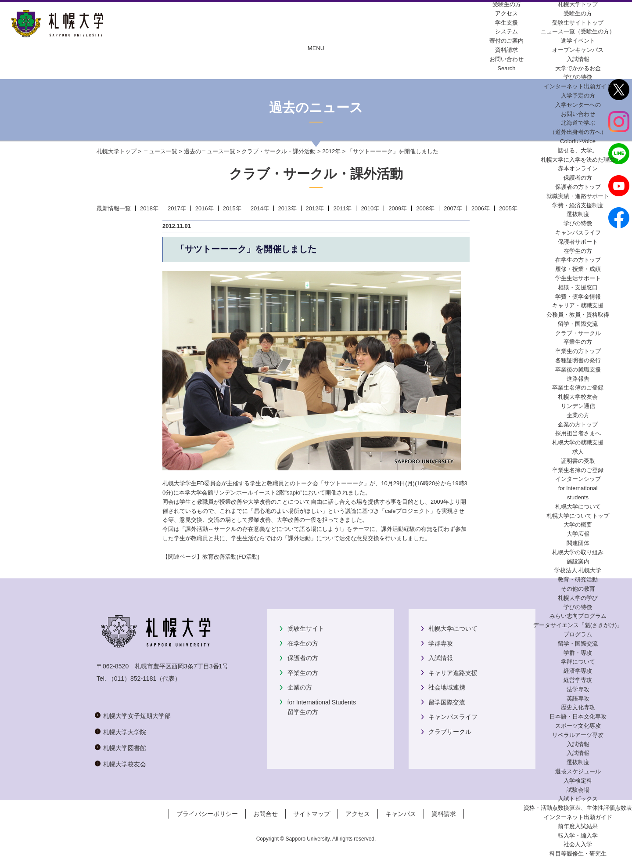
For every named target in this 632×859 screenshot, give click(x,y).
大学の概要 (578, 524)
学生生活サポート (578, 278)
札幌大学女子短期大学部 (137, 715)
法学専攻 (578, 689)
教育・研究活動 (578, 579)
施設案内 (578, 561)
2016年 (204, 208)
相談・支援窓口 (578, 287)
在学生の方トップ (578, 259)
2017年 (177, 208)
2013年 (287, 208)
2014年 (260, 208)
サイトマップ (311, 813)
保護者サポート (578, 241)
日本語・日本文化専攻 (578, 716)
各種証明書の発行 (578, 360)
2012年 (331, 151)
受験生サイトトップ (577, 22)
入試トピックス (578, 798)
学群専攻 (440, 643)
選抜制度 (578, 214)
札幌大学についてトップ (577, 516)
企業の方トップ (578, 424)
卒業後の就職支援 (578, 369)
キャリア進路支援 (453, 672)
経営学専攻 (578, 680)
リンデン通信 (578, 406)
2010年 (370, 208)
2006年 (480, 208)
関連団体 (578, 543)
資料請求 (443, 813)
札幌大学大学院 (124, 732)
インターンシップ (578, 479)
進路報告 (578, 378)
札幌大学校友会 (578, 396)
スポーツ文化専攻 (578, 725)
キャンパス (400, 813)
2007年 (453, 208)
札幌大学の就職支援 (577, 442)
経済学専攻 (578, 671)
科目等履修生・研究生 (578, 853)
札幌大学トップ (578, 4)
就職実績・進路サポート (577, 196)
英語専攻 (578, 698)
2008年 (425, 208)
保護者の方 (302, 657)
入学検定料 (578, 780)
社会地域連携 (446, 687)
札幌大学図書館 (124, 747)
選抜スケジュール (578, 771)
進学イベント (578, 40)
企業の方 (299, 687)
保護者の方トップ (578, 187)
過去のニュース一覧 (209, 151)
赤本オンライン (578, 168)
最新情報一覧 (114, 208)
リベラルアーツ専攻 (577, 735)
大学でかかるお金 (578, 68)
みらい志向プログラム (578, 616)
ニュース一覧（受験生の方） (578, 31)
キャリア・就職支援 (577, 305)
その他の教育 (578, 588)
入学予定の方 (578, 95)
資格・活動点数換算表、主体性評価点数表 (578, 808)
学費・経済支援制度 (577, 205)
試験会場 (578, 790)
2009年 (397, 208)
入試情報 (578, 59)
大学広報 (578, 534)
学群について (578, 661)
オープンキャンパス (577, 50)
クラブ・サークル (578, 333)
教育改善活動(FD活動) (230, 556)
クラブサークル (449, 731)
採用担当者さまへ (578, 433)
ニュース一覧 (160, 151)
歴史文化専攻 (578, 707)
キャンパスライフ (578, 232)
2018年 (149, 208)
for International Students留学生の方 (321, 707)
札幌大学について (453, 628)
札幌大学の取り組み (577, 552)
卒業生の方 (302, 672)
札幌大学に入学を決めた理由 (578, 159)
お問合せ (265, 813)
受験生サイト (305, 628)
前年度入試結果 (578, 826)
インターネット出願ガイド (578, 86)
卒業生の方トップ (578, 351)
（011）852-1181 (132, 678)
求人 (578, 451)
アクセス (357, 813)
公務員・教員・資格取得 (577, 314)
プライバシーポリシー (207, 813)
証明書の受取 (578, 461)
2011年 (342, 208)
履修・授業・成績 (578, 269)
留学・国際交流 (578, 324)
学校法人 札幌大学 (578, 570)
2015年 (232, 208)
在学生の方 (302, 643)
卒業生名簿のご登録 (577, 387)
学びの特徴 (578, 77)
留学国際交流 (446, 702)
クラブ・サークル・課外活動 (278, 151)
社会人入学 (578, 844)
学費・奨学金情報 (578, 296)
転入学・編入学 (578, 835)
